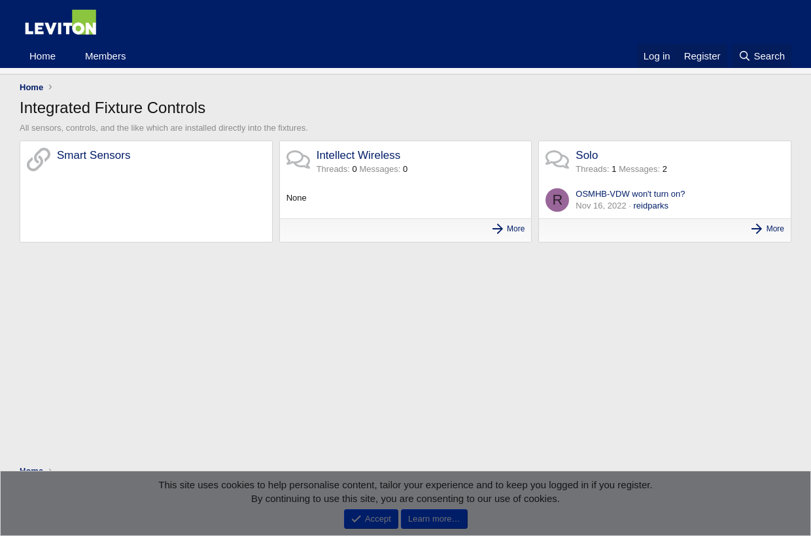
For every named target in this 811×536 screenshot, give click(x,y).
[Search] (761, 56)
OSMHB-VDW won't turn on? (630, 194)
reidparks (651, 205)
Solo (587, 155)
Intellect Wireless (358, 155)
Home (42, 55)
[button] (66, 56)
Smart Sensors (93, 155)
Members (105, 55)
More (516, 228)
